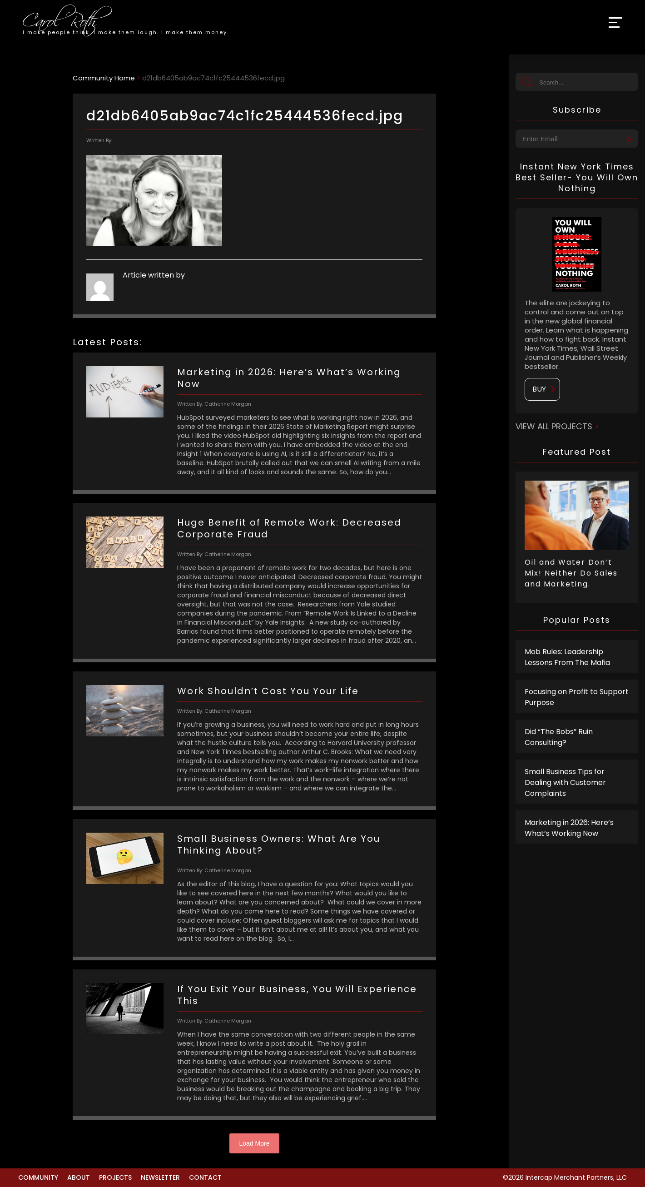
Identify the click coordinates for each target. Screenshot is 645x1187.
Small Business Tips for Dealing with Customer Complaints (565, 782)
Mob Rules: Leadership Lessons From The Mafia (567, 657)
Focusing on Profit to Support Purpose (577, 697)
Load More (254, 1143)
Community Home (104, 78)
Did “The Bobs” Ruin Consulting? (559, 737)
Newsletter (160, 1177)
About (78, 1177)
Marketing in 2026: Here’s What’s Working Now (569, 828)
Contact (205, 1177)
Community (38, 1177)
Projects (115, 1177)
